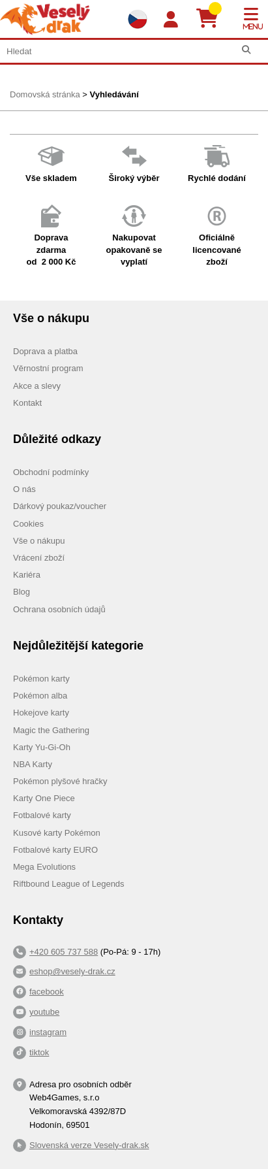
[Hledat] (246, 50)
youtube (44, 1012)
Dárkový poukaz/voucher (59, 506)
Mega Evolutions (44, 867)
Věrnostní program (48, 368)
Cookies (28, 524)
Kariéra (26, 575)
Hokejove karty (41, 712)
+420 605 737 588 (63, 952)
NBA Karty (32, 764)
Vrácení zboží (39, 558)
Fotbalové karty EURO (55, 850)
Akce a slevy (37, 386)
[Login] (170, 20)
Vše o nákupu (39, 541)
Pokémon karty (41, 678)
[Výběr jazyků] (137, 19)
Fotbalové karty (42, 815)
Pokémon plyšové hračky (60, 781)
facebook (46, 991)
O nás (24, 489)
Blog (21, 592)
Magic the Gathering (51, 730)
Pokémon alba (40, 695)
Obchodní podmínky (51, 472)
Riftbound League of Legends (69, 884)
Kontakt (27, 403)
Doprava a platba (45, 351)
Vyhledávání (113, 94)
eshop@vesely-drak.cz (72, 971)
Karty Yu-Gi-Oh (41, 747)
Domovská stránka (45, 94)
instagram (48, 1032)
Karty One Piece (44, 798)
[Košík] (212, 19)
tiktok (39, 1052)
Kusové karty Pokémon (56, 833)
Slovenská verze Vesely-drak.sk (89, 1145)
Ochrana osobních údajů (59, 609)
